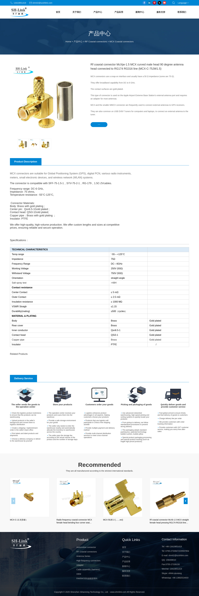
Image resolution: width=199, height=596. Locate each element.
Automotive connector (86, 547)
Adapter (80, 565)
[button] (186, 501)
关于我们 (76, 12)
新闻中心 (139, 12)
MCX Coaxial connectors (121, 41)
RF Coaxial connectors (96, 41)
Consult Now (103, 125)
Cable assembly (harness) (88, 569)
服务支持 (161, 12)
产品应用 (118, 12)
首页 (58, 12)
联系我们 (182, 12)
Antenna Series (83, 556)
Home (68, 41)
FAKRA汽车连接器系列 (86, 578)
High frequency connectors (88, 560)
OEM (78, 574)
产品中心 (97, 12)
